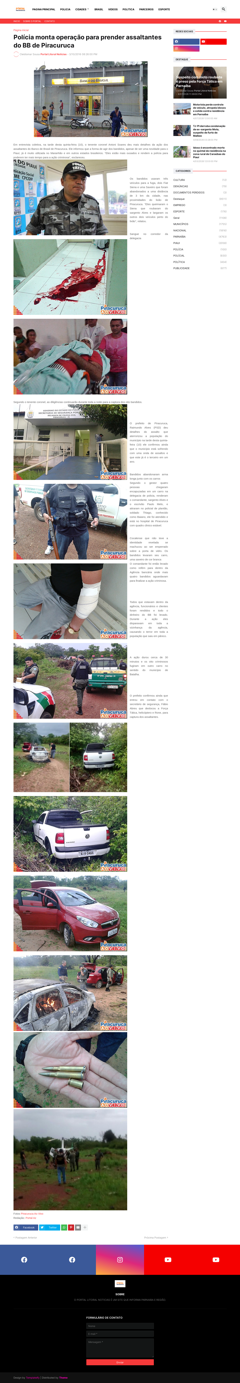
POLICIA (65, 9)
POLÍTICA (200, 262)
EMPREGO (200, 205)
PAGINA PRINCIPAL (43, 9)
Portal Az (31, 1217)
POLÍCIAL (200, 255)
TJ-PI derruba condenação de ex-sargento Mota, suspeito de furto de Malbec (209, 130)
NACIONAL (200, 230)
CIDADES (80, 9)
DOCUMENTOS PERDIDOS (200, 192)
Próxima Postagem (155, 1237)
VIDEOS (113, 9)
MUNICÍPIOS (200, 224)
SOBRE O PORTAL (32, 21)
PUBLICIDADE (200, 268)
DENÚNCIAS (200, 186)
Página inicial (21, 30)
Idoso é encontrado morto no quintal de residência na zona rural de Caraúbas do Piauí (209, 152)
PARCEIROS (146, 9)
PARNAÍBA (200, 236)
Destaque (200, 199)
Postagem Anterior (26, 1237)
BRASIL (99, 9)
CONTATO (49, 21)
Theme (63, 1377)
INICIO (17, 21)
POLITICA (128, 9)
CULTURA (200, 180)
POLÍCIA (200, 249)
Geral (200, 218)
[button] (215, 9)
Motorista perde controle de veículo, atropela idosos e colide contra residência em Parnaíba (209, 109)
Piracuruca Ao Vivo (32, 1213)
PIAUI (200, 243)
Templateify (33, 1377)
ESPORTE (164, 9)
